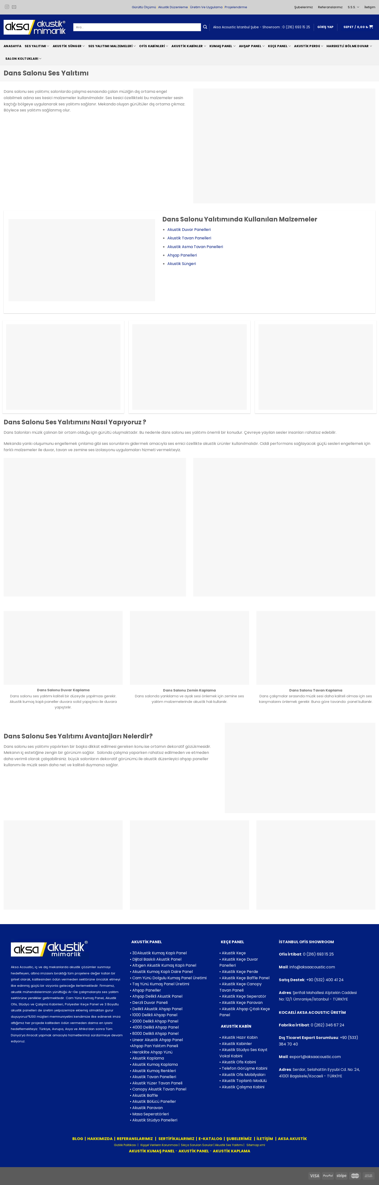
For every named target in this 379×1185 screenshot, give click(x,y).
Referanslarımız (330, 7)
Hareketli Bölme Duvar (349, 46)
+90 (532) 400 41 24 (325, 980)
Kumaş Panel (222, 46)
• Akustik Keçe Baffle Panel (244, 978)
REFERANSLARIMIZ (135, 1138)
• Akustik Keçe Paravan (241, 1002)
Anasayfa (12, 46)
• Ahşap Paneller (145, 990)
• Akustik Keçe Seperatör (242, 996)
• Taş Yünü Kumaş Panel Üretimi (159, 984)
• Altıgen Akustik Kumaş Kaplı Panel (163, 965)
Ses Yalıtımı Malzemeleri (112, 46)
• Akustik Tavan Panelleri (153, 1077)
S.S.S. (353, 7)
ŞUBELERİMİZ (239, 1138)
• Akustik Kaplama (147, 1058)
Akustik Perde (308, 46)
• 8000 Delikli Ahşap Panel (154, 1033)
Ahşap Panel (252, 46)
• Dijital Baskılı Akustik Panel (155, 959)
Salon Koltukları (23, 58)
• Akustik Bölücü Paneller (153, 1101)
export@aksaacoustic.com (315, 1057)
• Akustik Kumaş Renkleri (153, 1071)
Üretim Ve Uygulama (206, 7)
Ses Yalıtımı (37, 46)
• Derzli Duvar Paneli (149, 1002)
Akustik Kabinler (188, 46)
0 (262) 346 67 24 (327, 1025)
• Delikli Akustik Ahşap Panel (156, 1009)
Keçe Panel (279, 46)
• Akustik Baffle (144, 1095)
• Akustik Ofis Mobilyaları (242, 1074)
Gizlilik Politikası (125, 1145)
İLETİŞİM (265, 1138)
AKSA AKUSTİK (292, 1138)
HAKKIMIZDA (100, 1138)
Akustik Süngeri (181, 263)
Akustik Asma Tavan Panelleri (195, 247)
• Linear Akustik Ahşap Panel (156, 1040)
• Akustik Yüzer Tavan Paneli (156, 1083)
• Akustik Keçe (232, 953)
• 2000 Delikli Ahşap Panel (154, 1021)
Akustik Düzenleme (173, 7)
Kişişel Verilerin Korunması (159, 1145)
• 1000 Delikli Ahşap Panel (153, 1015)
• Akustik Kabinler (235, 1043)
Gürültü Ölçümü (144, 7)
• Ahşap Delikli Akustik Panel (156, 996)
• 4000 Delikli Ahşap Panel (154, 1027)
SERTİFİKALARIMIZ (176, 1138)
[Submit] (205, 27)
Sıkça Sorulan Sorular (197, 1145)
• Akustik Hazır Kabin (238, 1037)
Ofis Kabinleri (153, 46)
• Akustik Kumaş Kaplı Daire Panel (161, 971)
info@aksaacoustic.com (312, 967)
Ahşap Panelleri (182, 255)
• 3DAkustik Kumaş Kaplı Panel (158, 953)
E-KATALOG (210, 1138)
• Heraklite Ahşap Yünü (151, 1052)
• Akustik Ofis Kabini (237, 1062)
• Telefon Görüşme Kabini (243, 1068)
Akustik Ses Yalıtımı (229, 1145)
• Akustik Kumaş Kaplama (154, 1064)
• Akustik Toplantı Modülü (243, 1080)
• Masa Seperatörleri (149, 1114)
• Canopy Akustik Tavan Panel (158, 1089)
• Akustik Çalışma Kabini (241, 1087)
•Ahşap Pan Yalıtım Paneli (154, 1046)
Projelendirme (236, 7)
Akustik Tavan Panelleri (189, 238)
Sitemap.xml (255, 1145)
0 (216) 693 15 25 (296, 27)
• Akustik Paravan (146, 1108)
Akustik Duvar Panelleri (189, 229)
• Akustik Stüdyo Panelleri (153, 1120)
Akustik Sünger (69, 46)
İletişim (369, 7)
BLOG (77, 1138)
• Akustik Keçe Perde (238, 971)
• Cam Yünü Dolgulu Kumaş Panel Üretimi (168, 978)
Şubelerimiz (303, 7)
